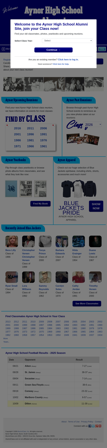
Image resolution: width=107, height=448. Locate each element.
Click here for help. (61, 64)
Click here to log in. (68, 59)
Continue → (54, 49)
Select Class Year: (24, 41)
